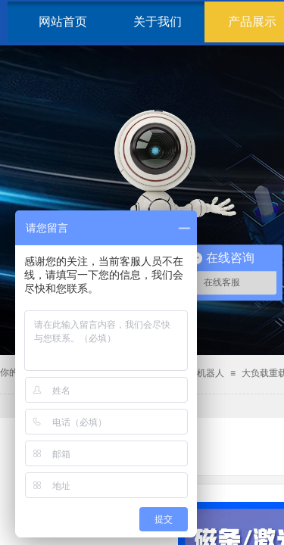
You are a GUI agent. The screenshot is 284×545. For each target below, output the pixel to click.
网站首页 (63, 21)
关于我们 (157, 21)
